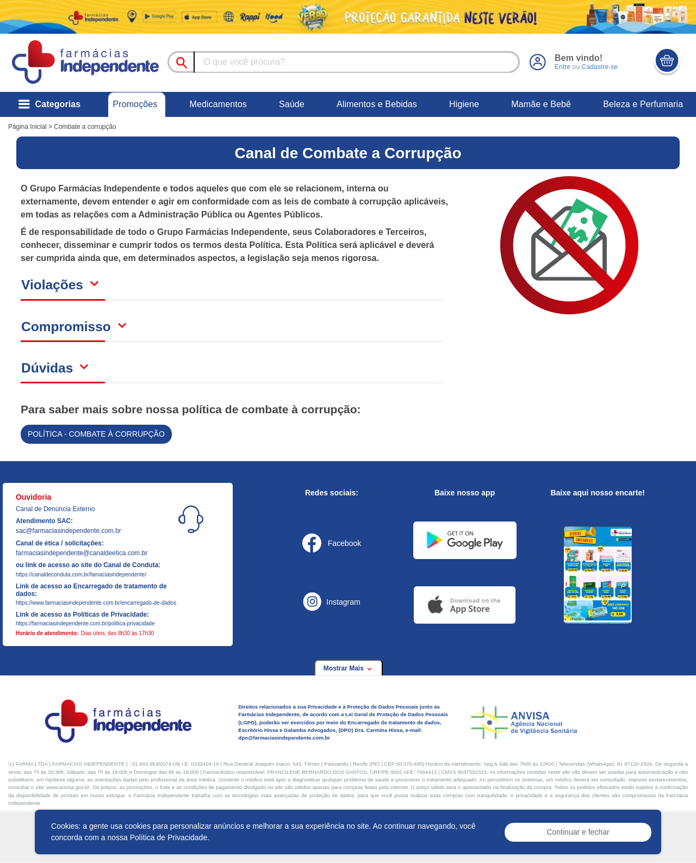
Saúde (291, 104)
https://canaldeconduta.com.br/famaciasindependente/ (81, 575)
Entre (562, 67)
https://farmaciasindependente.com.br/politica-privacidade (85, 623)
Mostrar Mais (349, 668)
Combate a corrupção (85, 127)
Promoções (135, 104)
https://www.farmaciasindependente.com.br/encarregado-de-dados (96, 603)
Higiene (464, 104)
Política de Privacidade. (169, 837)
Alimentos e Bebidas (377, 104)
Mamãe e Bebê (541, 104)
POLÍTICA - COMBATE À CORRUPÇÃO (96, 434)
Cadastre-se (600, 67)
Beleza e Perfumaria (643, 104)
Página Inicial (27, 127)
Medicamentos (218, 104)
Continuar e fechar (577, 832)
